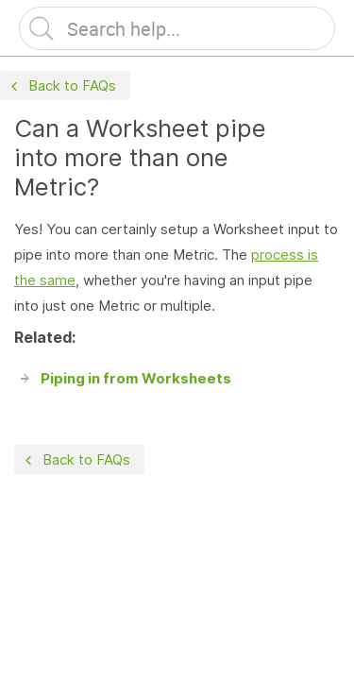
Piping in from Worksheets (136, 378)
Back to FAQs (61, 86)
